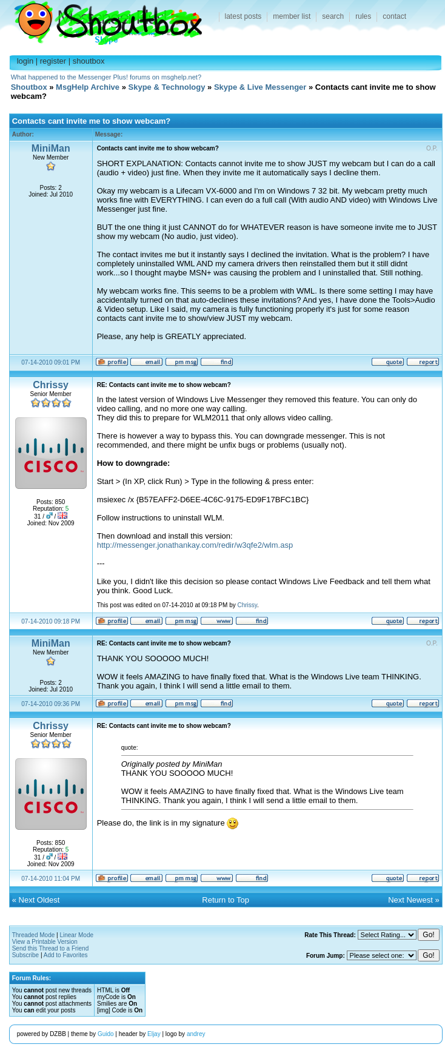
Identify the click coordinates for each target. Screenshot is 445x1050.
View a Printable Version (45, 941)
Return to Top (225, 899)
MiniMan (51, 148)
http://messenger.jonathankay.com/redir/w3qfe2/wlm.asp (195, 545)
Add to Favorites (66, 955)
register (53, 61)
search (333, 16)
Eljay (154, 1034)
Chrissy (51, 385)
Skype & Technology (167, 87)
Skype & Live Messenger (260, 87)
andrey (196, 1034)
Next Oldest (39, 899)
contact (394, 16)
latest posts (243, 16)
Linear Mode (76, 935)
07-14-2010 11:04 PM (50, 878)
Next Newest (410, 899)
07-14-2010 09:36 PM (50, 704)
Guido (106, 1034)
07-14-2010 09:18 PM (50, 621)
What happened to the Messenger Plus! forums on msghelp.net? (106, 77)
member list (291, 16)
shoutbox (89, 61)
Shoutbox (101, 19)
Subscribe (25, 955)
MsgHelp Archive (87, 87)
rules (363, 16)
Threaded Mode (33, 935)
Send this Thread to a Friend (50, 948)
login (25, 61)
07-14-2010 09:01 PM (50, 362)
